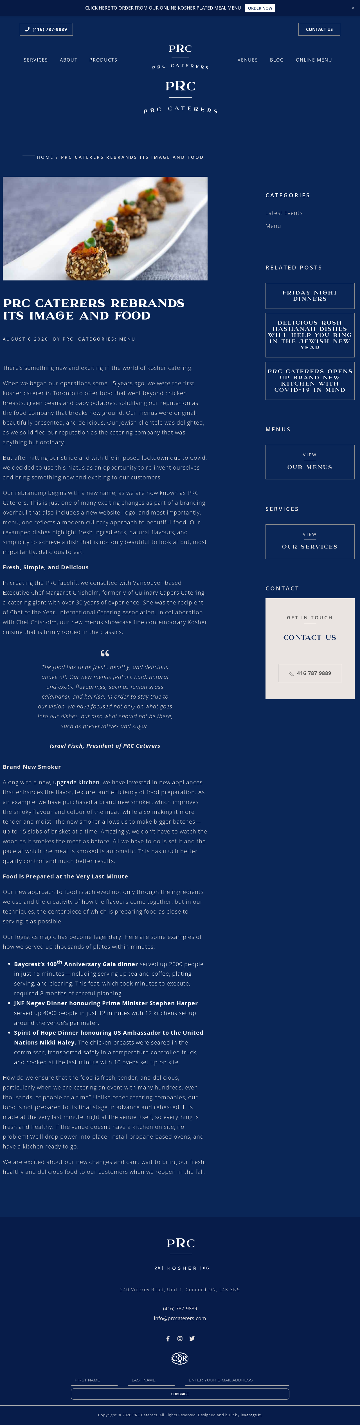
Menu (127, 339)
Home (45, 157)
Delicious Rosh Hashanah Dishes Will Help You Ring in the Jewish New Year (310, 335)
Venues (248, 60)
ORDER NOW (260, 8)
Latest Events (284, 213)
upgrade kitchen (76, 782)
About (69, 60)
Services (36, 60)
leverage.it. (251, 1414)
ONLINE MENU (314, 60)
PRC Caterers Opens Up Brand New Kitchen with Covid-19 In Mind (310, 380)
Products (103, 60)
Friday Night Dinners (310, 296)
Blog (277, 60)
